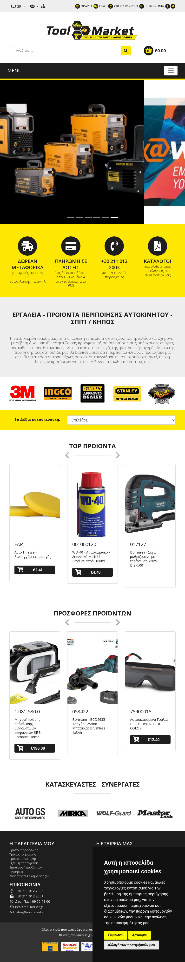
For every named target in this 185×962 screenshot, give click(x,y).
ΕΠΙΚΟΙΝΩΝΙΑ (151, 6)
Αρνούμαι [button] (139, 935)
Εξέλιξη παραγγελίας (24, 863)
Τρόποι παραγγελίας (23, 850)
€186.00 (31, 748)
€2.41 (30, 570)
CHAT (100, 6)
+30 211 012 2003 (123, 6)
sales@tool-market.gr (30, 912)
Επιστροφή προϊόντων (25, 867)
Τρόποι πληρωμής (22, 854)
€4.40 (87, 572)
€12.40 (146, 739)
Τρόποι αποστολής (23, 858)
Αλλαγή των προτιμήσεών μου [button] (131, 945)
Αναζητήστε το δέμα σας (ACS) (30, 876)
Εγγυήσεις (16, 871)
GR (16, 6)
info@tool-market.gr (29, 907)
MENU (14, 70)
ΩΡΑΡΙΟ (83, 6)
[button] (14, 152)
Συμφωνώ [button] (116, 935)
